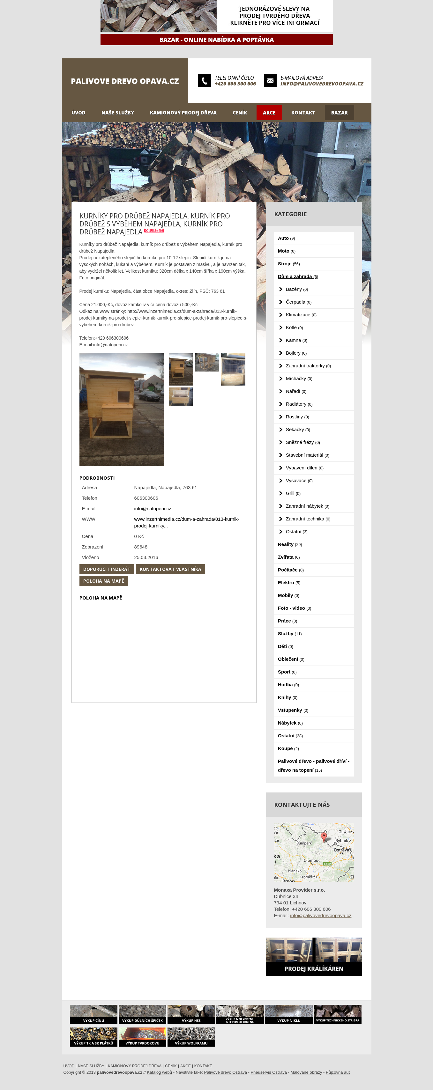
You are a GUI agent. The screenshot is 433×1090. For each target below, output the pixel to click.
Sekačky (298, 429)
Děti (285, 646)
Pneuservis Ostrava (268, 1072)
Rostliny (297, 416)
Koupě (288, 748)
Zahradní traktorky (308, 365)
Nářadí (296, 391)
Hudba (288, 684)
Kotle (294, 327)
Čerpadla (298, 302)
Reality (290, 544)
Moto (286, 251)
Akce (269, 112)
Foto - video (294, 608)
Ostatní (297, 531)
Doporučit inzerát (107, 569)
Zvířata (289, 557)
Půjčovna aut (338, 1072)
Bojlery (296, 353)
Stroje (289, 263)
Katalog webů (159, 1072)
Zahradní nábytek (307, 506)
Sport (287, 671)
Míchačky (299, 378)
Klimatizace (301, 314)
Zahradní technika (308, 518)
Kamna (296, 340)
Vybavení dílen (305, 467)
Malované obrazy (306, 1072)
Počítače (291, 569)
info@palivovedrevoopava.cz (321, 83)
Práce (287, 620)
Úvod (78, 112)
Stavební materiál (307, 455)
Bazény (297, 289)
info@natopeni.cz (152, 508)
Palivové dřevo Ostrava (225, 1072)
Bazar (339, 112)
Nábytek (290, 722)
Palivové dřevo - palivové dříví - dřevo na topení (313, 765)
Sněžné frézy (303, 442)
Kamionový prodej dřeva (183, 112)
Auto (286, 238)
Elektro (289, 582)
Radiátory (299, 404)
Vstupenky (293, 710)
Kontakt (303, 112)
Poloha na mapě (103, 581)
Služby (290, 633)
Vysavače (299, 480)
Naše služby (117, 112)
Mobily (288, 595)
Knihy (287, 697)
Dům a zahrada (298, 276)
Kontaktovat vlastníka (170, 569)
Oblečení (291, 659)
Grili (293, 493)
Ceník (240, 112)
